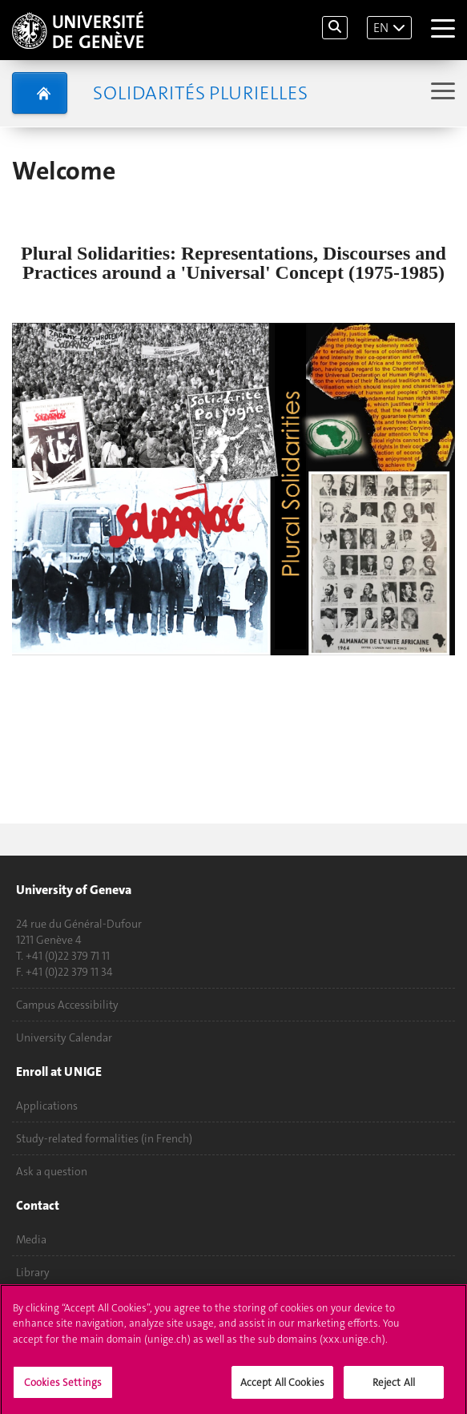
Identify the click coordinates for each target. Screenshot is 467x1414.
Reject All (393, 1388)
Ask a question (51, 1171)
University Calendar (64, 1037)
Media (31, 1239)
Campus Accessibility (67, 1004)
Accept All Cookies (282, 1388)
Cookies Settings (63, 1388)
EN (380, 27)
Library (33, 1272)
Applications (47, 1105)
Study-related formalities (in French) (104, 1138)
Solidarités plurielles (200, 93)
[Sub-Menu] (441, 93)
